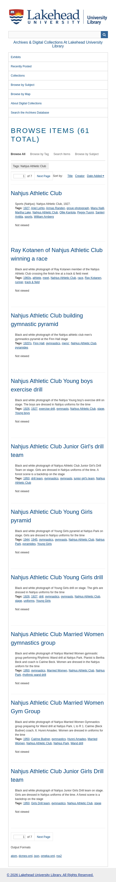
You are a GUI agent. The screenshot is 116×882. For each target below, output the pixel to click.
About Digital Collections (26, 103)
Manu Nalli (97, 208)
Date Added (94, 176)
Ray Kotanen (93, 278)
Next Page (43, 176)
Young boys (22, 413)
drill (41, 596)
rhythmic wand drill (34, 674)
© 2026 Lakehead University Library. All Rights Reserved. (50, 875)
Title (70, 176)
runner (19, 282)
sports (28, 216)
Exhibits (16, 57)
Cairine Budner (40, 739)
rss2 (59, 856)
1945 (34, 539)
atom (14, 856)
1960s (27, 278)
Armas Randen (55, 208)
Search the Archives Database (30, 112)
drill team (37, 478)
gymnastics (53, 343)
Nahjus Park (61, 743)
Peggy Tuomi (85, 212)
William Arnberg (44, 216)
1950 (26, 478)
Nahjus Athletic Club (36, 193)
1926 (26, 408)
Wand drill (76, 743)
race (80, 278)
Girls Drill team (40, 803)
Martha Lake (23, 212)
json (36, 856)
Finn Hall (38, 343)
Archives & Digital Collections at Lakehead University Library (57, 44)
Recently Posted (21, 66)
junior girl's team (84, 478)
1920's (27, 343)
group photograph (78, 208)
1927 (26, 208)
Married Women (57, 670)
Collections (18, 75)
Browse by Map (21, 94)
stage (100, 408)
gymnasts (62, 408)
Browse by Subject (22, 85)
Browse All (18, 154)
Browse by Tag (39, 154)
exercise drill (47, 408)
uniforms (29, 600)
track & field (32, 282)
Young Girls (44, 544)
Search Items (62, 154)
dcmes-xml (25, 856)
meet (46, 278)
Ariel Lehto (38, 208)
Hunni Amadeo (76, 739)
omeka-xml (48, 856)
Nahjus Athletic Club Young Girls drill (57, 577)
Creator (80, 176)
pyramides (21, 347)
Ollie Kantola (68, 212)
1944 (26, 539)
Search (104, 34)
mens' (65, 343)
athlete (36, 278)
